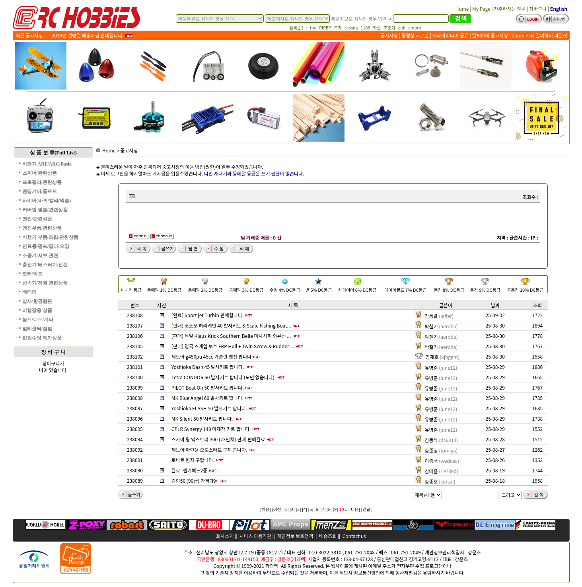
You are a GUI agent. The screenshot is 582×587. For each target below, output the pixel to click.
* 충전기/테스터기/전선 (43, 264)
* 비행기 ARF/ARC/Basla (45, 164)
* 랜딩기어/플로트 (38, 191)
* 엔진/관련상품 (35, 219)
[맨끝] (366, 509)
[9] (335, 509)
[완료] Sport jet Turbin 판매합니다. (207, 315)
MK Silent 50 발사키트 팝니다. (202, 418)
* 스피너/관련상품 (38, 173)
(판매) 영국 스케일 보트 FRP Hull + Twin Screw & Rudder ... (232, 346)
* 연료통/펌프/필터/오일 (44, 246)
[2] (292, 509)
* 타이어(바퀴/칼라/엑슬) (45, 200)
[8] (329, 509)
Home (106, 150)
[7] (323, 509)
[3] (298, 509)
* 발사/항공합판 (35, 301)
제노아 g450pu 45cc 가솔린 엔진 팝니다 (211, 356)
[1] (285, 509)
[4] (304, 509)
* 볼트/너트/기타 (36, 319)
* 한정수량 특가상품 (40, 338)
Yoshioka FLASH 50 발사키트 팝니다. (209, 408)
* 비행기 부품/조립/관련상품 (49, 237)
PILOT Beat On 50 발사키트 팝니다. (207, 387)
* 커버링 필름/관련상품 (43, 210)
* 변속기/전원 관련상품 (43, 283)
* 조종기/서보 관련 (38, 255)
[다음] (354, 509)
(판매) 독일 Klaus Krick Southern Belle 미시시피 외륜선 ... (231, 335)
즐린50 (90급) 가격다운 (194, 480)
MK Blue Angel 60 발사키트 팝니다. (207, 397)
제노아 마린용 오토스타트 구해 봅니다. (209, 449)
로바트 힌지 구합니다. (192, 459)
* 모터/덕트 (31, 274)
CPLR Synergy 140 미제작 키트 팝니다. (211, 428)
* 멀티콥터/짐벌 (35, 329)
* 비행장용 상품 (35, 310)
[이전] (277, 509)
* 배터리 (28, 292)
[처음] (265, 509)
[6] (316, 509)
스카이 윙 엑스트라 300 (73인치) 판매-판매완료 (218, 439)
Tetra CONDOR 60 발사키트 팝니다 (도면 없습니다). (223, 377)
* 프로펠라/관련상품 (40, 182)
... (346, 509)
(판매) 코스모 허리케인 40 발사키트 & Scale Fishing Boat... (231, 325)
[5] (310, 509)
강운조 (474, 552)
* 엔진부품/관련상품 (40, 228)
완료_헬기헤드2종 (189, 470)
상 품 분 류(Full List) (53, 153)
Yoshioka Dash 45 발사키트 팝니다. (207, 366)
